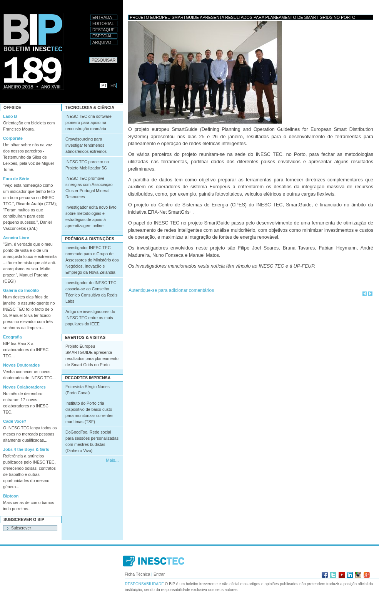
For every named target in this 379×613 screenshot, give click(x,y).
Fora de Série (16, 178)
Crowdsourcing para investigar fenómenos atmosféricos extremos (86, 145)
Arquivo (101, 42)
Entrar (159, 574)
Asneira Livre (16, 237)
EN (113, 85)
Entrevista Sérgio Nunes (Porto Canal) (87, 389)
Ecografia (12, 337)
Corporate (13, 138)
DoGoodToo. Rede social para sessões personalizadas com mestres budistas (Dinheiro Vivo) (92, 441)
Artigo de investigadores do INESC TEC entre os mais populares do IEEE (90, 317)
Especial (102, 35)
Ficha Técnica (137, 574)
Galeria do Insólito (21, 290)
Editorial (103, 23)
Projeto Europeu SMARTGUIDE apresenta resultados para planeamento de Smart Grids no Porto (92, 355)
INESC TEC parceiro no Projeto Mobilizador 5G (87, 164)
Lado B (10, 116)
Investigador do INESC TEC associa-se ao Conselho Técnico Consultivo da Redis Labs (91, 291)
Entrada (102, 17)
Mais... (112, 460)
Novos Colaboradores (24, 387)
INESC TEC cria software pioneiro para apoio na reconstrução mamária (88, 122)
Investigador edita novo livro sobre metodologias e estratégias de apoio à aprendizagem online (91, 216)
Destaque (103, 29)
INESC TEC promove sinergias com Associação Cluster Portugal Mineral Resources (89, 187)
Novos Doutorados (21, 365)
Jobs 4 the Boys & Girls (26, 449)
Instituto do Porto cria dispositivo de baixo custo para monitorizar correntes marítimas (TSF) (89, 412)
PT (104, 85)
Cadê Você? (14, 421)
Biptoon (10, 496)
